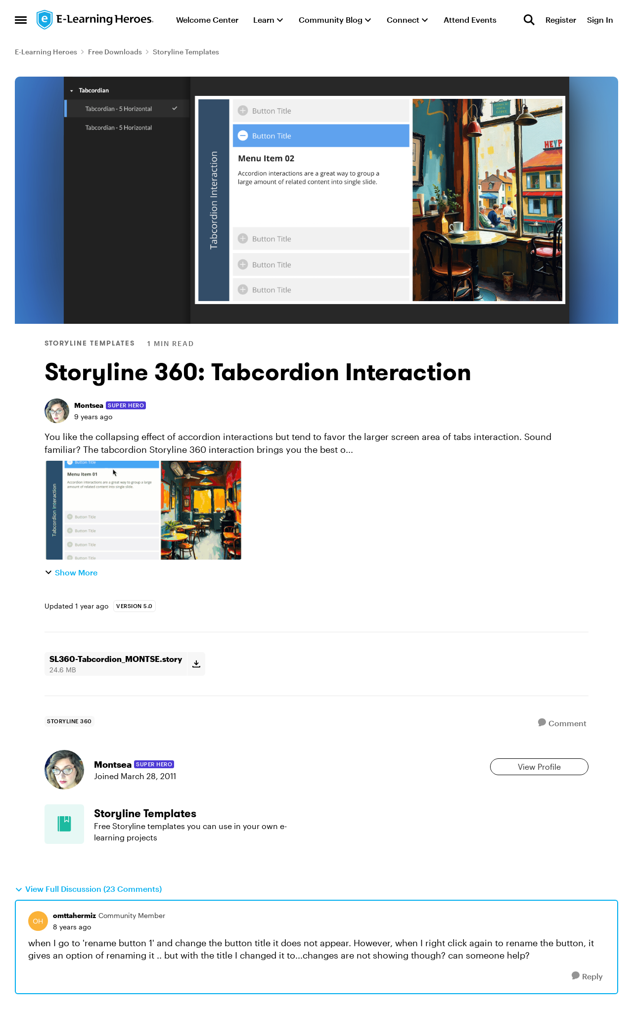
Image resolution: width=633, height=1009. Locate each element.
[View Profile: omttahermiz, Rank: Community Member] (38, 921)
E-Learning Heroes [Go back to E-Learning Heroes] (46, 51)
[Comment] (562, 723)
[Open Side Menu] (21, 19)
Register (560, 19)
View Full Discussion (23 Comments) (88, 889)
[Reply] (587, 976)
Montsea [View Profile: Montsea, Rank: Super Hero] (88, 405)
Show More (71, 572)
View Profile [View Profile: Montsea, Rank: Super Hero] (539, 766)
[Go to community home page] (95, 20)
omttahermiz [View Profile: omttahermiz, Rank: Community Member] (74, 915)
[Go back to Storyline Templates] (194, 813)
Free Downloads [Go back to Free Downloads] (115, 51)
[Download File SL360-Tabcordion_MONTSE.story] (196, 664)
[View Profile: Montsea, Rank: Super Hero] (57, 410)
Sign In (600, 19)
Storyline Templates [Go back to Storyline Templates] (186, 51)
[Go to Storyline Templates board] (64, 824)
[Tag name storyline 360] (69, 721)
